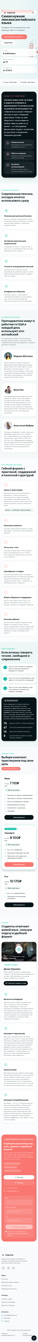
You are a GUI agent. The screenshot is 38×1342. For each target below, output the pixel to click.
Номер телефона (10, 1207)
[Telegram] (8, 1268)
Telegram (19, 1183)
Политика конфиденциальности (8, 1334)
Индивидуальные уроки (9, 1289)
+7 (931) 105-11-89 (10, 1188)
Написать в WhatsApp (8, 1302)
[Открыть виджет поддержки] (34, 1338)
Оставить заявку (6, 1299)
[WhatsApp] (3, 1268)
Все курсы (4, 1279)
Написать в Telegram (8, 1305)
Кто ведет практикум (27, 82)
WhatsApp (19, 1177)
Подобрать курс (6, 1285)
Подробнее (8, 43)
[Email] (13, 1268)
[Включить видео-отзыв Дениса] (19, 951)
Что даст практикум (10, 82)
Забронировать (19, 817)
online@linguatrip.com (11, 1191)
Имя (6, 1198)
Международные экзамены (10, 1282)
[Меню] (33, 12)
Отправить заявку (19, 1227)
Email (6, 1216)
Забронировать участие (14, 37)
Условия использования (27, 1334)
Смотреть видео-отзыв (16, 983)
